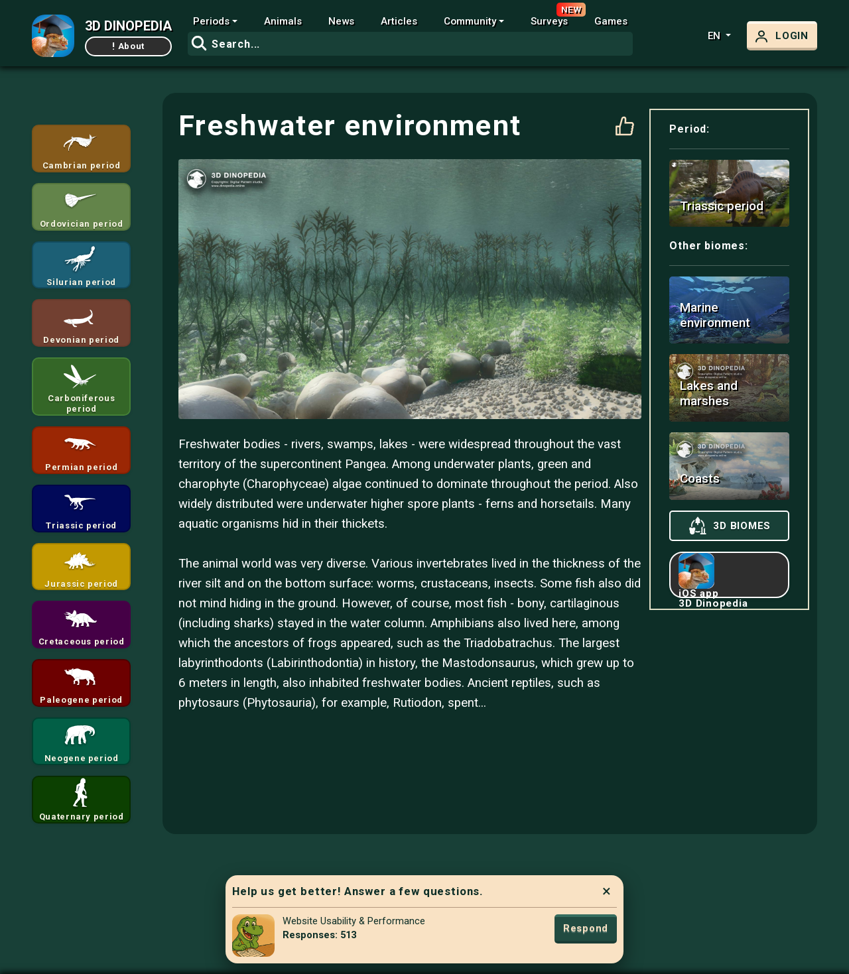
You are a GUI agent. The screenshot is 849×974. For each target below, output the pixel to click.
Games (610, 21)
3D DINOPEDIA (128, 26)
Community (470, 21)
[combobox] (410, 44)
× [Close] (606, 891)
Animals (283, 21)
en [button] (715, 36)
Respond (585, 928)
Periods (211, 21)
